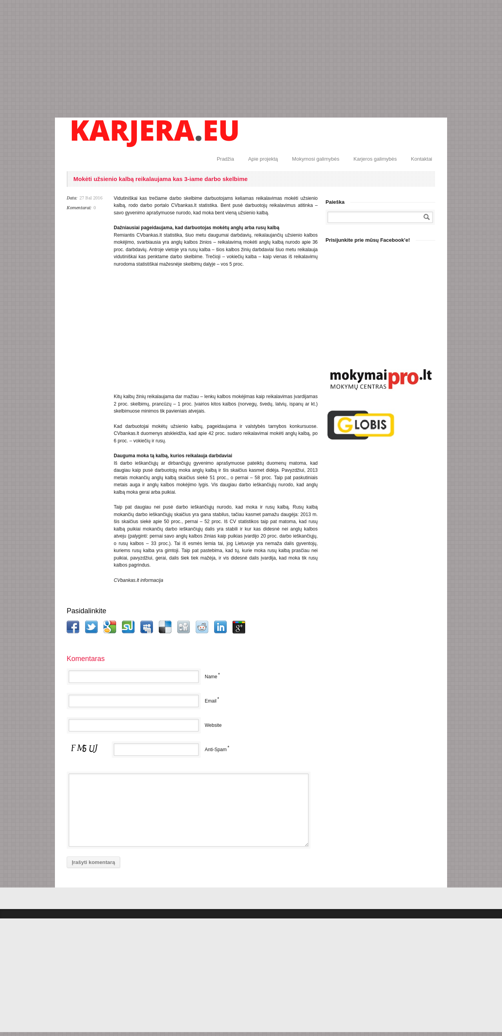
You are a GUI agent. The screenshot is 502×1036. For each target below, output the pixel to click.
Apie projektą (263, 159)
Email (210, 701)
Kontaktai (421, 159)
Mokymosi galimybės (316, 159)
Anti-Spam (216, 749)
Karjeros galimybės (375, 159)
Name (211, 676)
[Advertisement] (251, 59)
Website (213, 725)
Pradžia (225, 159)
